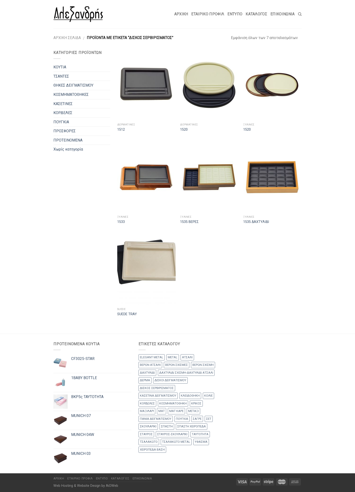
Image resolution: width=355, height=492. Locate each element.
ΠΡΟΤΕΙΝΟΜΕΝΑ (67, 140)
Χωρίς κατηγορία (68, 149)
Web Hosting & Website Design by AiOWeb (85, 486)
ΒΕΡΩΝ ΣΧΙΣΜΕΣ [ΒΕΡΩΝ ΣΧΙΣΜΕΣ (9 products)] (176, 365)
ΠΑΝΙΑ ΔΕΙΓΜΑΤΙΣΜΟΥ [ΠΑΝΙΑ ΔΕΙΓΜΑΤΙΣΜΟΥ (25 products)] (155, 419)
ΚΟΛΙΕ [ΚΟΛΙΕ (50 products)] (208, 395)
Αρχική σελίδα (67, 37)
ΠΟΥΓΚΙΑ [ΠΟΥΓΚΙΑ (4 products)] (182, 419)
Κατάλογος (256, 14)
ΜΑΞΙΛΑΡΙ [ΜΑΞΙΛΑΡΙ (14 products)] (147, 411)
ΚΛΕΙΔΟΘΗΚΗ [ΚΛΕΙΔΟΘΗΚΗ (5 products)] (190, 395)
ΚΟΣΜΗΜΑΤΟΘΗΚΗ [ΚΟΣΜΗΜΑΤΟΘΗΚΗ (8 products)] (173, 403)
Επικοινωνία (282, 14)
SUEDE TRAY (127, 314)
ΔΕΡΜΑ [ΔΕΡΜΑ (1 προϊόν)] (145, 380)
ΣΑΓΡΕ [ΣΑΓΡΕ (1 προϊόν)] (197, 419)
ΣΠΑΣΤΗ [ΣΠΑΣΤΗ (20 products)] (167, 426)
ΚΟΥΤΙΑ (59, 67)
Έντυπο (234, 14)
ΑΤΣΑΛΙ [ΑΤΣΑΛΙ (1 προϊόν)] (187, 357)
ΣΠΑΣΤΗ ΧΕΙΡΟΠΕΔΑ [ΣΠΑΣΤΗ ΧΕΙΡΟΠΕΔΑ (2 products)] (191, 426)
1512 (121, 130)
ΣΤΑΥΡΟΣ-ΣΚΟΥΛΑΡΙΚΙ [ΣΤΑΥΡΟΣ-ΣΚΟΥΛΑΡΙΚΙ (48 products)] (172, 434)
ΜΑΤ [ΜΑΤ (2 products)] (161, 411)
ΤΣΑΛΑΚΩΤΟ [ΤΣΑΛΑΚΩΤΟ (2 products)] (149, 441)
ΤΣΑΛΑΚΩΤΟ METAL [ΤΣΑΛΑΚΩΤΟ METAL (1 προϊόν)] (176, 441)
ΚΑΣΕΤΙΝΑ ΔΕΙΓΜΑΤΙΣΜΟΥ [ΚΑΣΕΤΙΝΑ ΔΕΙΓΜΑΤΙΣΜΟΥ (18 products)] (158, 395)
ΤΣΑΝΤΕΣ (61, 76)
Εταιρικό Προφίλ (207, 14)
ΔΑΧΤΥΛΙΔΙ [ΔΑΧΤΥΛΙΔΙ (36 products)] (147, 372)
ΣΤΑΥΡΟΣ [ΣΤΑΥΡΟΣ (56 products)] (146, 434)
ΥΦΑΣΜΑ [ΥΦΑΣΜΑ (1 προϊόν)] (201, 441)
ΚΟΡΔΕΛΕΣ (62, 113)
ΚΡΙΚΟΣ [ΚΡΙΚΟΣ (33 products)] (196, 403)
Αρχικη (181, 14)
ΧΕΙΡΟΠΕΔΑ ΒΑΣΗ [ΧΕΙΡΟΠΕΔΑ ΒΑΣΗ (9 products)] (152, 449)
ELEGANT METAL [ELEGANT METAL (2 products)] (151, 357)
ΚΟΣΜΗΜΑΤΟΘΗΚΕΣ (71, 94)
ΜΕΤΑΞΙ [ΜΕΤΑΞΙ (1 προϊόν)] (193, 411)
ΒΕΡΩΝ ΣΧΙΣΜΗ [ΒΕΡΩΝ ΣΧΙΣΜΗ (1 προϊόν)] (203, 365)
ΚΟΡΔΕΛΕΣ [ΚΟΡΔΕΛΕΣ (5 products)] (147, 403)
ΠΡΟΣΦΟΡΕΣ (64, 131)
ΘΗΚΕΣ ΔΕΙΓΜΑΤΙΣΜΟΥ (73, 85)
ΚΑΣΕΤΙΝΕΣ (63, 104)
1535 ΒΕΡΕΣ (189, 222)
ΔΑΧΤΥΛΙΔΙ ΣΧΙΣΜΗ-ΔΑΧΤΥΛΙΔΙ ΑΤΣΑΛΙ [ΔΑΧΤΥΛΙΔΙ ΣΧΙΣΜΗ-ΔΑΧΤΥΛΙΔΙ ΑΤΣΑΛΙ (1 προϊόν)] (186, 372)
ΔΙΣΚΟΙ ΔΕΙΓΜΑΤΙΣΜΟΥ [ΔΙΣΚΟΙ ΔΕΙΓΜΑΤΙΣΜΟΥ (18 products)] (170, 380)
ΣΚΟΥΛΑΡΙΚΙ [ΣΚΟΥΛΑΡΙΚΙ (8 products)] (148, 426)
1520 (184, 130)
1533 (121, 222)
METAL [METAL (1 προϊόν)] (173, 357)
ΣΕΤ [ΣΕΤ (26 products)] (208, 419)
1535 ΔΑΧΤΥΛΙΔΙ (256, 222)
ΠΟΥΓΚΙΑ (61, 122)
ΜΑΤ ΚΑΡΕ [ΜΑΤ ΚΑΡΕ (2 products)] (176, 411)
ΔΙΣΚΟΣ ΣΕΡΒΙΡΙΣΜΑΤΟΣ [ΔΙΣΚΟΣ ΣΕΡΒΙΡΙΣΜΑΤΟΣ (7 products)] (157, 388)
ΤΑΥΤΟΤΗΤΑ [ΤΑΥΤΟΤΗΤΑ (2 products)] (200, 434)
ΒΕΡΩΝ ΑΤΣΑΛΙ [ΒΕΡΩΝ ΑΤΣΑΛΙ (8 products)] (150, 365)
